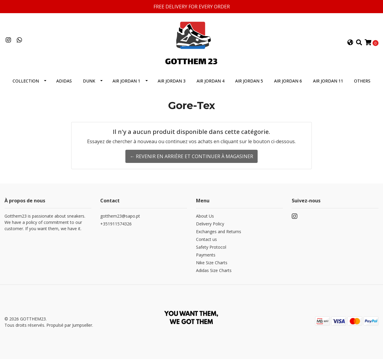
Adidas (64, 81)
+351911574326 (116, 224)
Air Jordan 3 (172, 81)
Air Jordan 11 (328, 81)
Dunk (89, 81)
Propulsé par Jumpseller (69, 325)
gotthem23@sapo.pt (120, 216)
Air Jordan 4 (210, 81)
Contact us (206, 239)
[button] (350, 42)
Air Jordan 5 (249, 81)
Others (362, 81)
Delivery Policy (210, 224)
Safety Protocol (211, 247)
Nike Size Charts (211, 262)
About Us (205, 216)
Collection (26, 81)
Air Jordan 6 (288, 81)
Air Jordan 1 (126, 81)
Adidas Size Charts (214, 270)
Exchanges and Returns (218, 231)
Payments (205, 255)
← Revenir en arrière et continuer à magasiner (191, 156)
